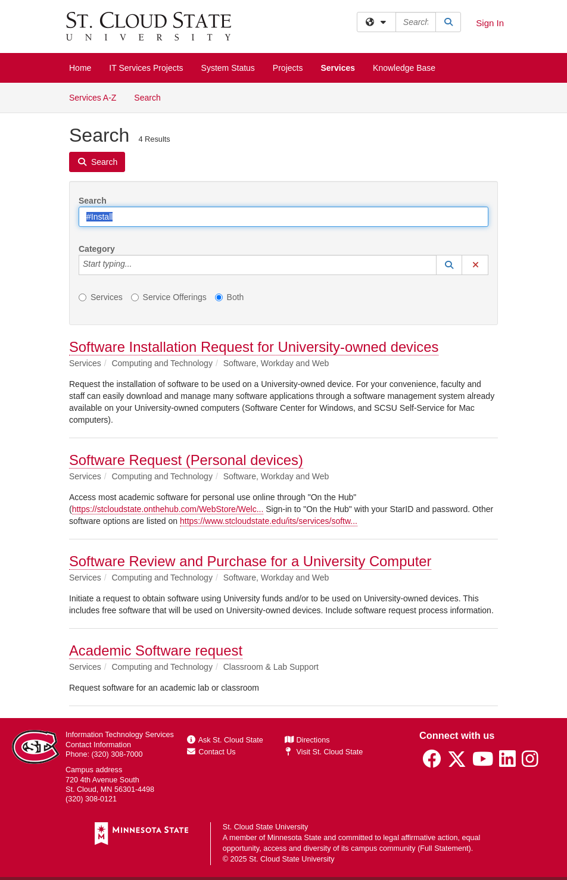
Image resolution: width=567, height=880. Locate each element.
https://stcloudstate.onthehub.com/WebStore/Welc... (168, 509)
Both (229, 297)
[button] (449, 265)
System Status (228, 68)
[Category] (138, 265)
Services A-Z (92, 97)
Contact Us (211, 752)
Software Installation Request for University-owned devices (253, 347)
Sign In (490, 23)
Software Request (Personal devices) (186, 460)
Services (337, 68)
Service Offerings (169, 297)
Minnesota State (294, 838)
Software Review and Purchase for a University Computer (250, 561)
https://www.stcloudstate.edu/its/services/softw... (268, 521)
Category (97, 249)
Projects (288, 68)
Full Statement (444, 848)
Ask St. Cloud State (225, 740)
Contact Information (98, 745)
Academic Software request (155, 650)
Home (80, 68)
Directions (307, 740)
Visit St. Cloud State (324, 752)
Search (151, 96)
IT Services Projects (146, 68)
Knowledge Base (404, 68)
